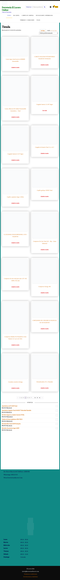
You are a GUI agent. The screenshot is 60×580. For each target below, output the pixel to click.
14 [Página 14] (39, 397)
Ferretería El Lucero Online (11, 8)
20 (53, 30)
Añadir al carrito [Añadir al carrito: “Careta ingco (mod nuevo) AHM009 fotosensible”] (15, 67)
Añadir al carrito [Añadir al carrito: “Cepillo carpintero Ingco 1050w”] (15, 203)
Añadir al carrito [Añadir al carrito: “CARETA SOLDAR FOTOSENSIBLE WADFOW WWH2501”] (45, 64)
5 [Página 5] (27, 397)
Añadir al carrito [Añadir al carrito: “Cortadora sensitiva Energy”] (15, 388)
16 (51, 30)
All (56, 30)
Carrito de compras (28, 15)
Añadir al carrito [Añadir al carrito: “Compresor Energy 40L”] (45, 292)
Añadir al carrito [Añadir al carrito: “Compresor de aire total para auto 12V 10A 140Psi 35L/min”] (15, 286)
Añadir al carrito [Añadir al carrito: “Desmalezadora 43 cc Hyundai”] (45, 388)
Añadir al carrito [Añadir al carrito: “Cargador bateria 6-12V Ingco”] (15, 160)
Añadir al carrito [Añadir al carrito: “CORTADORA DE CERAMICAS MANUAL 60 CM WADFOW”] (45, 328)
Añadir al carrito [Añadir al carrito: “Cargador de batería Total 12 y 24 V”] (45, 153)
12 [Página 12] (35, 397)
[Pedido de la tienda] (48, 33)
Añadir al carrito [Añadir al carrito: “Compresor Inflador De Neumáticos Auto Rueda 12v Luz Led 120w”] (15, 345)
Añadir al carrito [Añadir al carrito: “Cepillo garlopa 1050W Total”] (45, 196)
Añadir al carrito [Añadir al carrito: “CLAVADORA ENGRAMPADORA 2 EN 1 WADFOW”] (15, 242)
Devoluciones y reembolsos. (44, 15)
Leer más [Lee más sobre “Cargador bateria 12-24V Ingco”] (44, 110)
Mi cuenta (16, 15)
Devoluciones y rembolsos (30, 576)
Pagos (38, 20)
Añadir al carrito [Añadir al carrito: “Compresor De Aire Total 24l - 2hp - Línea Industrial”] (45, 249)
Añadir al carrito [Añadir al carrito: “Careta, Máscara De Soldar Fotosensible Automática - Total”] (15, 117)
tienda (9, 15)
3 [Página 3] (23, 397)
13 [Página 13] (37, 397)
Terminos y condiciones (27, 20)
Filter (43, 30)
